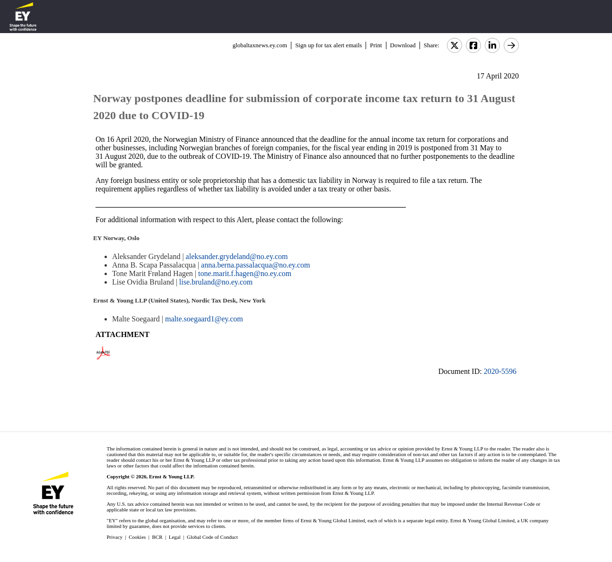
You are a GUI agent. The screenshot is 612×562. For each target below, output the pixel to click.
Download (403, 45)
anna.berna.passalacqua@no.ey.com (255, 265)
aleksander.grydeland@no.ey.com (237, 256)
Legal (175, 537)
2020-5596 (500, 371)
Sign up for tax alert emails (328, 45)
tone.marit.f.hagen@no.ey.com (244, 273)
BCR (157, 537)
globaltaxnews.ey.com (260, 45)
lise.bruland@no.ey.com (216, 282)
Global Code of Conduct (212, 537)
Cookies (137, 537)
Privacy (114, 537)
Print (376, 45)
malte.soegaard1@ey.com (204, 319)
